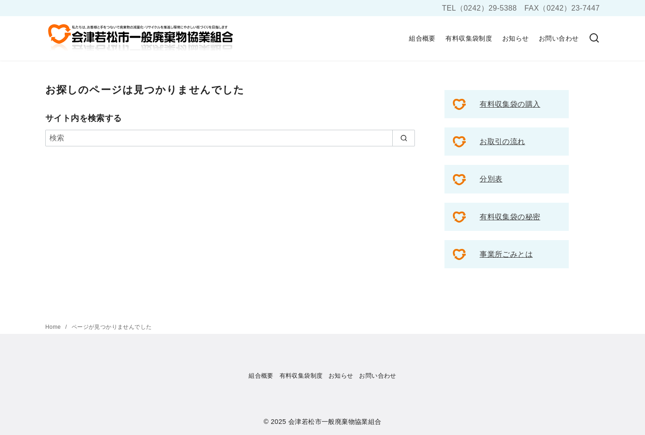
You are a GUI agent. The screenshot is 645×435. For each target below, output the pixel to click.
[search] (403, 138)
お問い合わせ (558, 38)
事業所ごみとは (506, 254)
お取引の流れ (502, 141)
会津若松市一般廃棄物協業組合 (335, 421)
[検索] (594, 38)
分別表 (491, 179)
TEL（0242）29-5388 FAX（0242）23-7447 (521, 8)
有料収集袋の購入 (510, 104)
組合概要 (422, 38)
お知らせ (515, 38)
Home (53, 327)
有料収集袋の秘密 (510, 217)
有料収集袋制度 (468, 38)
